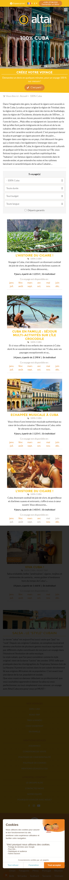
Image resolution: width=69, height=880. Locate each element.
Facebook (29, 805)
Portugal (46, 870)
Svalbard (34, 876)
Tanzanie (46, 876)
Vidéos (38, 805)
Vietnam (58, 876)
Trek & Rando (34, 720)
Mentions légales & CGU (34, 768)
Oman (12, 870)
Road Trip (34, 715)
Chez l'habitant (34, 726)
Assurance (35, 746)
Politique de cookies (34, 763)
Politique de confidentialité (34, 757)
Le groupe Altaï (34, 782)
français (29, 3)
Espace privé (19, 3)
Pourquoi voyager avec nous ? (34, 800)
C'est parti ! (36, 87)
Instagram (33, 805)
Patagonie (24, 870)
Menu (66, 9)
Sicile (11, 876)
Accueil (23, 96)
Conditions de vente (34, 751)
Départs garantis (36, 210)
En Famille (34, 731)
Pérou (36, 870)
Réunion (58, 870)
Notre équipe (34, 794)
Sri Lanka (22, 876)
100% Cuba (34, 709)
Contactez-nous (34, 788)
